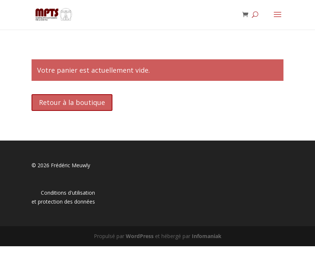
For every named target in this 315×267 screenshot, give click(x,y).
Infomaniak (207, 236)
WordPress (140, 236)
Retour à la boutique (72, 102)
